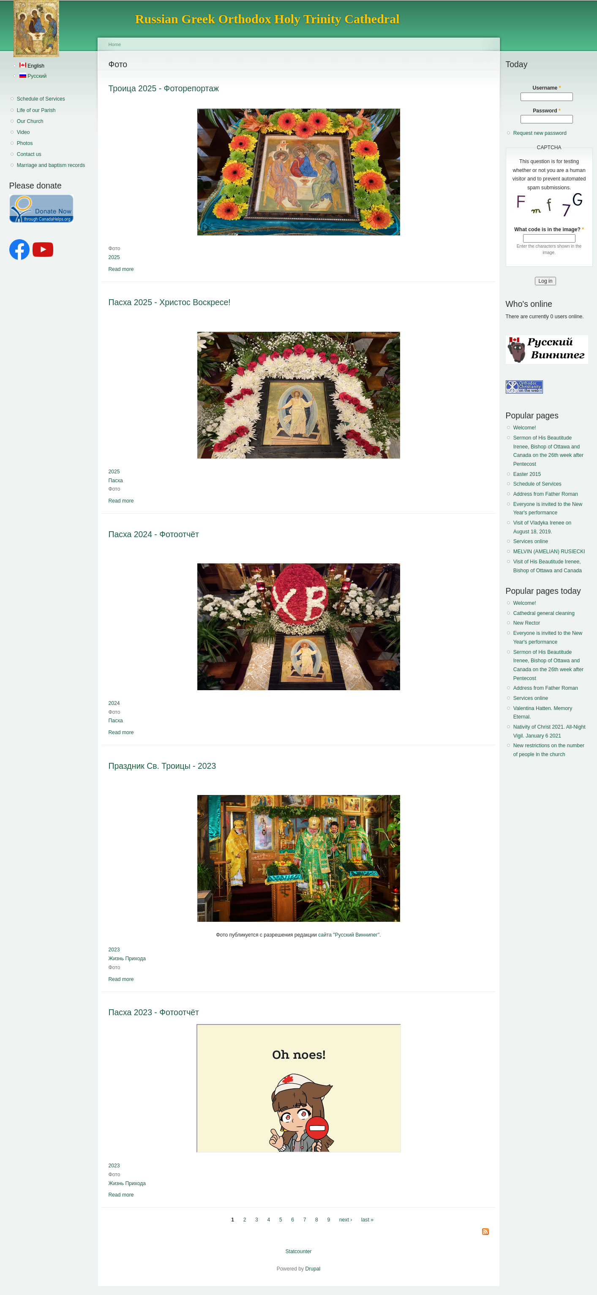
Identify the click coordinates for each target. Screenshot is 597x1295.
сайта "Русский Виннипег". (349, 935)
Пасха (116, 481)
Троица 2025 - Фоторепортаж (164, 88)
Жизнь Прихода (127, 959)
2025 (114, 257)
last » (367, 1220)
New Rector (526, 623)
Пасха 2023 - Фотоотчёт (154, 1012)
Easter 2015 (527, 474)
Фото (114, 248)
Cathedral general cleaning (544, 613)
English (31, 66)
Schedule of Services (41, 99)
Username (547, 88)
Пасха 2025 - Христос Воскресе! (170, 302)
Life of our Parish (36, 110)
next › (345, 1220)
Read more (121, 269)
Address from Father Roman (545, 494)
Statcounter (298, 1251)
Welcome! (524, 428)
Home (115, 44)
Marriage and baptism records (51, 165)
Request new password (540, 133)
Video (23, 132)
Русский (32, 76)
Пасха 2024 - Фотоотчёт (154, 534)
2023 (114, 950)
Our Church (30, 121)
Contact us (29, 154)
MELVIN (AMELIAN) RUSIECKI (549, 552)
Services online (530, 541)
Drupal (312, 1269)
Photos (25, 143)
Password (547, 111)
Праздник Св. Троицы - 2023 (162, 765)
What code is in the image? (549, 229)
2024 (114, 703)
